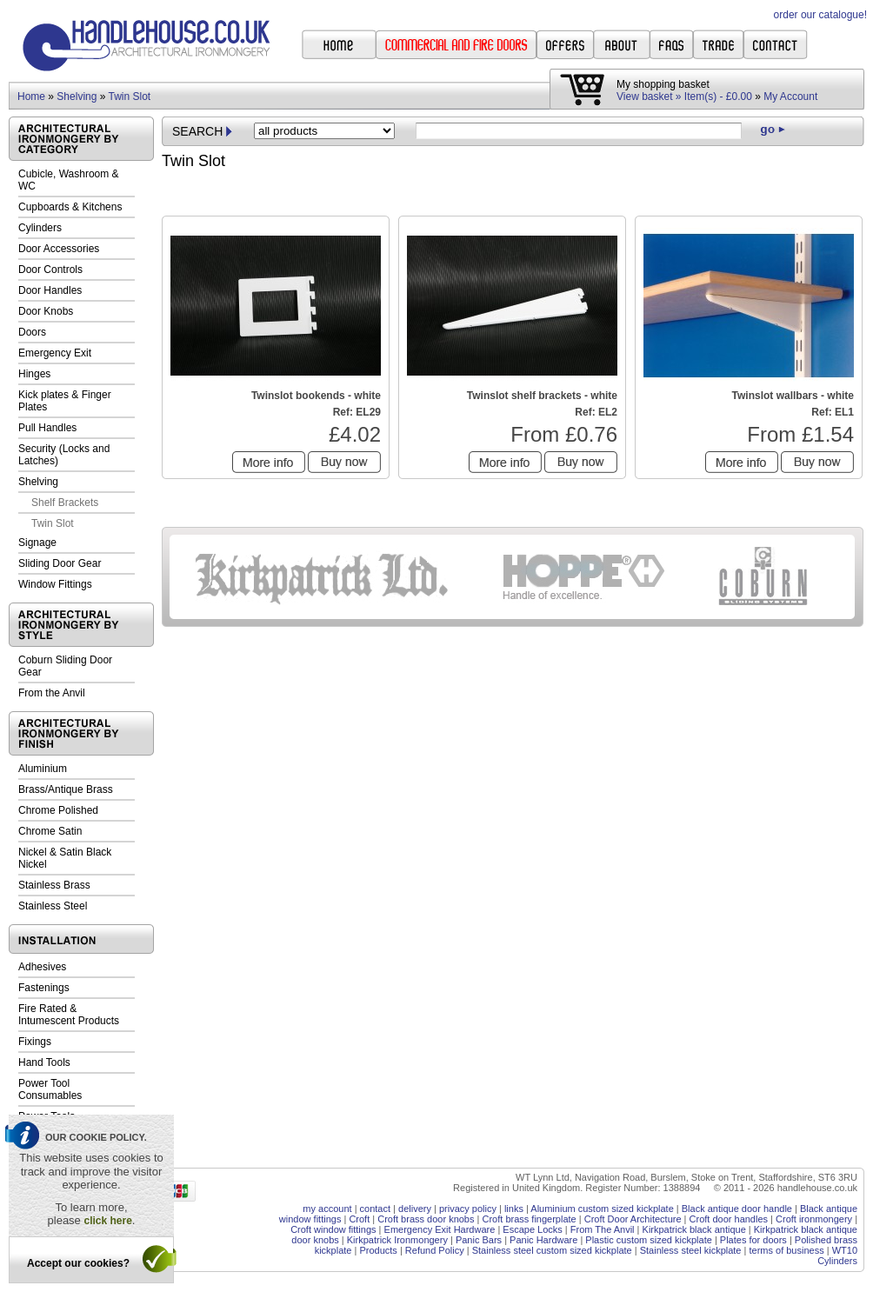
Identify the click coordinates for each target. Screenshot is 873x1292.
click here (107, 1221)
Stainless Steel (52, 906)
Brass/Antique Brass (65, 789)
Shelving (77, 96)
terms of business (786, 1250)
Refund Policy (434, 1250)
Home (31, 96)
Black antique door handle (737, 1208)
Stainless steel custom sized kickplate (552, 1250)
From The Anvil (602, 1229)
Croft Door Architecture (633, 1219)
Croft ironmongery (814, 1219)
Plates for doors (753, 1240)
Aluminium (42, 769)
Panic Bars (479, 1240)
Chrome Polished (58, 810)
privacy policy (467, 1208)
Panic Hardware (543, 1240)
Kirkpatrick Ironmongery (397, 1240)
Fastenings (44, 988)
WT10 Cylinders (837, 1255)
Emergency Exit (54, 353)
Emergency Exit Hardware (440, 1229)
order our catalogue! (820, 15)
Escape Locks (532, 1229)
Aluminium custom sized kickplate (601, 1208)
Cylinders (40, 228)
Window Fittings (55, 584)
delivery (414, 1208)
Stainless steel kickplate (691, 1250)
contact (375, 1208)
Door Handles (50, 290)
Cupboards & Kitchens (70, 207)
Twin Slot (130, 96)
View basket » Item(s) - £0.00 (684, 96)
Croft (359, 1219)
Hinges (34, 374)
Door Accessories (58, 249)
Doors (32, 332)
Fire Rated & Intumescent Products (68, 1014)
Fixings (34, 1042)
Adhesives (42, 967)
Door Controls (50, 269)
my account (327, 1208)
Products (378, 1250)
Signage (37, 542)
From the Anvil (51, 693)
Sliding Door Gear (59, 563)
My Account (790, 96)
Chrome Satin (50, 831)
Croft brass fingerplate (529, 1219)
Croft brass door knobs (425, 1219)
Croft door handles (729, 1219)
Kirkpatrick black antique (694, 1229)
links (513, 1208)
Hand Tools (44, 1062)
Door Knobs (45, 311)
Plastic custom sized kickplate (648, 1240)
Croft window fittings (333, 1229)
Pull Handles (47, 428)
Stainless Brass (54, 885)
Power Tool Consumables (50, 1089)
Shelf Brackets (64, 502)
